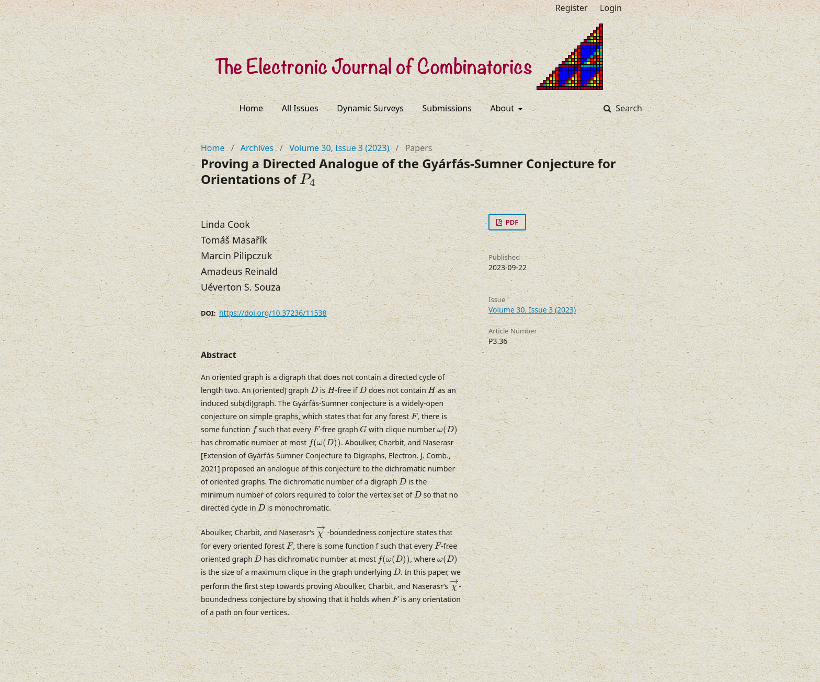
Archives (257, 148)
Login (611, 8)
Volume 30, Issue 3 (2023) (339, 148)
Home (252, 108)
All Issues (300, 108)
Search (627, 108)
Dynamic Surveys (370, 108)
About (504, 108)
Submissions (447, 108)
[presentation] (307, 180)
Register (571, 8)
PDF (511, 222)
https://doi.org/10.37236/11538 (273, 313)
